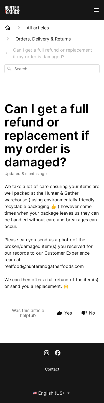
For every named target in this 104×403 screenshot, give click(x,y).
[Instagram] (46, 353)
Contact (52, 369)
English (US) (52, 393)
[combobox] (52, 68)
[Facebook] (57, 353)
